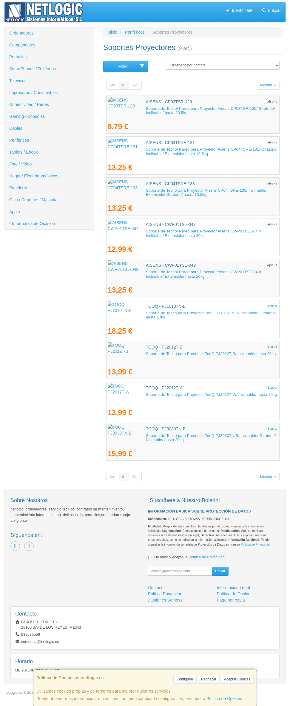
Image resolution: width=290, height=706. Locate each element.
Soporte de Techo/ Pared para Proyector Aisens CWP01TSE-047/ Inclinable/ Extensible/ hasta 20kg (190, 233)
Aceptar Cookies (237, 679)
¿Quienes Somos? (165, 600)
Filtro (131, 66)
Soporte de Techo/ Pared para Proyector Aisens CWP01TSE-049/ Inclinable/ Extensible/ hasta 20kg (190, 274)
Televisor (17, 80)
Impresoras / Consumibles (33, 92)
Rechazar (208, 679)
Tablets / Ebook (23, 152)
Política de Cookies (224, 698)
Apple (14, 211)
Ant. (112, 85)
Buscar (271, 10)
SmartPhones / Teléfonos (32, 68)
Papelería (18, 187)
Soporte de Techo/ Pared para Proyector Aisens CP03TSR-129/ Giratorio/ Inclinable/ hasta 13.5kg (187, 110)
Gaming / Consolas (27, 116)
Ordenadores (21, 33)
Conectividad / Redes (29, 104)
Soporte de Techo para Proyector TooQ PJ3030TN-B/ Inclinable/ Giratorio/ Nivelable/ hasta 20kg (192, 435)
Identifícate (239, 10)
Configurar (185, 679)
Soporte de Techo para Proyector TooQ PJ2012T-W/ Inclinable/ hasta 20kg (173, 394)
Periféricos (19, 140)
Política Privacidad (165, 593)
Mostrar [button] (268, 85)
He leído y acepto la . (190, 557)
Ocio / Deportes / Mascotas (34, 199)
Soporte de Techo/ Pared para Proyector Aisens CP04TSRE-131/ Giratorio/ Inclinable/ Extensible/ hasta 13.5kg (183, 151)
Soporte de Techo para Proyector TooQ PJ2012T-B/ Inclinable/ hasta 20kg (173, 354)
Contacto (156, 587)
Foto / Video (20, 164)
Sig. (135, 85)
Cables (15, 128)
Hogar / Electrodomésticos (33, 176)
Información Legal (233, 587)
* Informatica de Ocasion (32, 223)
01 (124, 85)
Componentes (22, 45)
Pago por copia (231, 600)
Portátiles (18, 56)
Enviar (220, 571)
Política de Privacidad (255, 544)
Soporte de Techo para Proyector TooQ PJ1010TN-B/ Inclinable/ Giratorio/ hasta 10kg (183, 313)
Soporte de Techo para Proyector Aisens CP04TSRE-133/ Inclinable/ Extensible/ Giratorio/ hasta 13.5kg (192, 192)
